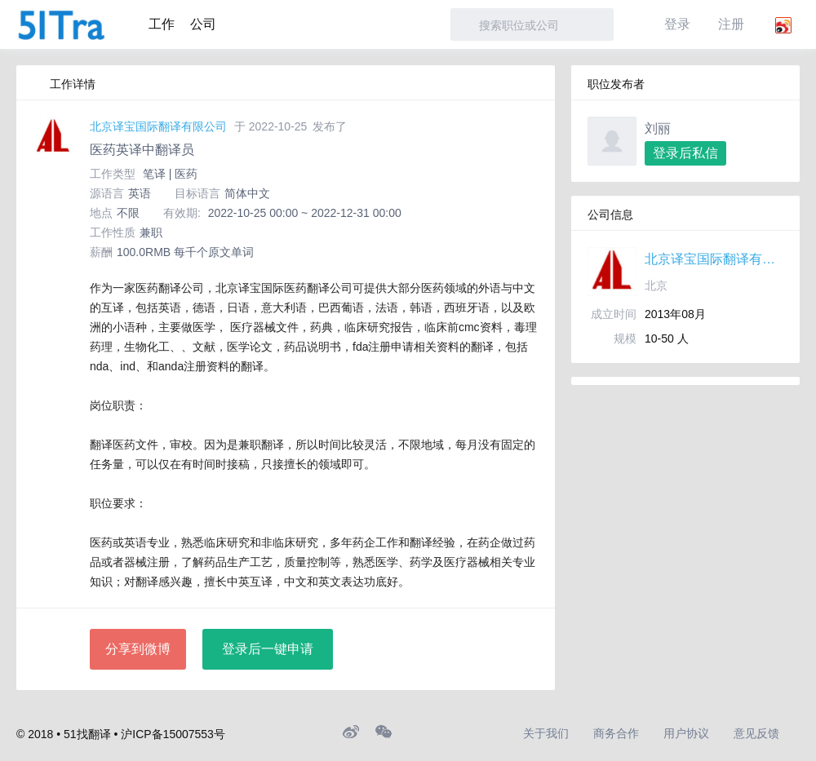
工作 (162, 24)
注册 (731, 24)
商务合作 (616, 733)
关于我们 (546, 733)
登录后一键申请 (267, 649)
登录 (677, 24)
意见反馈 (756, 733)
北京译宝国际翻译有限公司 (158, 126)
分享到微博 (138, 649)
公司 (203, 24)
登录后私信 (685, 153)
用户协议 (686, 733)
